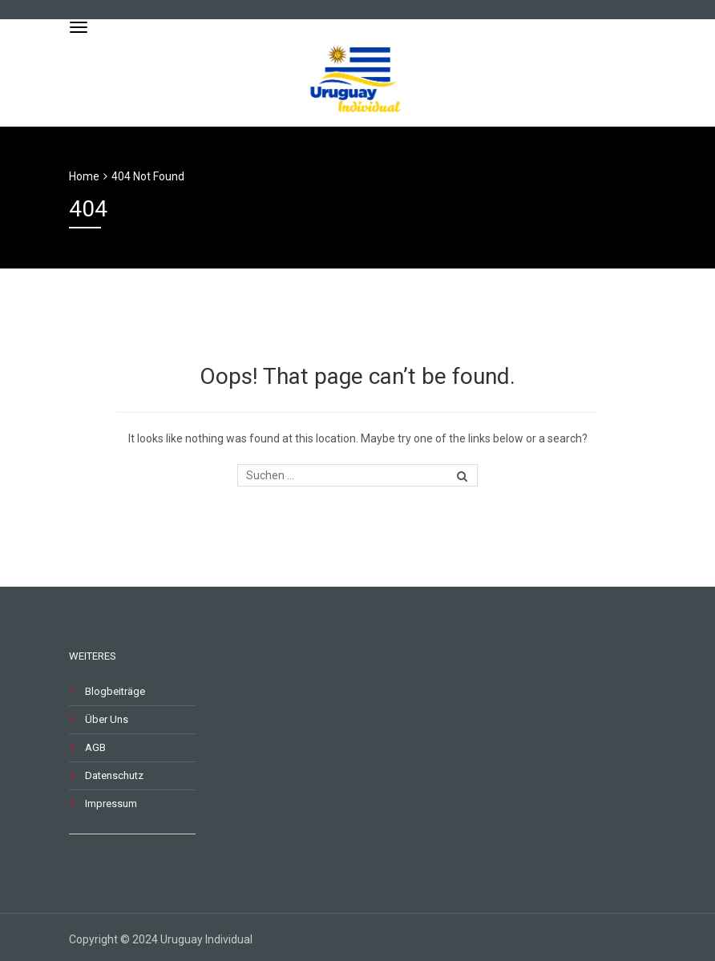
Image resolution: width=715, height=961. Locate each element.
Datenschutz (114, 775)
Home (84, 176)
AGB (95, 747)
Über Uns (106, 719)
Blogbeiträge (115, 691)
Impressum (111, 803)
